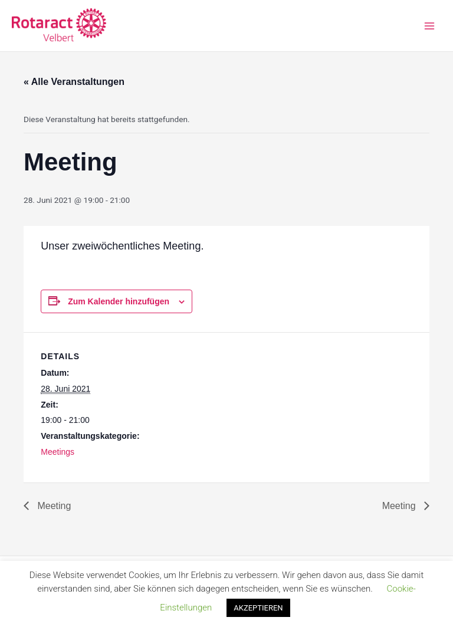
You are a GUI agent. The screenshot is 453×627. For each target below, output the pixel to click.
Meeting (53, 506)
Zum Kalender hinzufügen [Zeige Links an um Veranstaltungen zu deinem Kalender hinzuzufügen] (118, 301)
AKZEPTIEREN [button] (258, 607)
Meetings (57, 452)
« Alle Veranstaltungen (74, 82)
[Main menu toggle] (430, 26)
